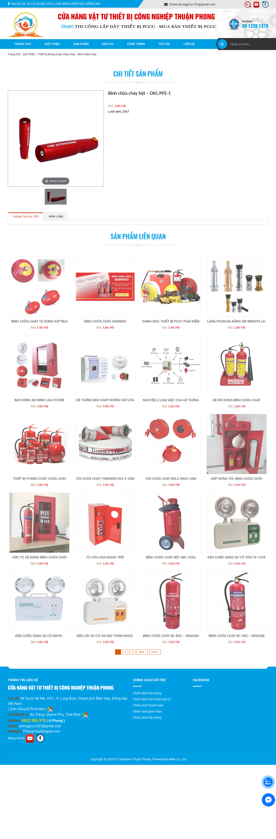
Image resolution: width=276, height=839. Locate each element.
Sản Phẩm (29, 54)
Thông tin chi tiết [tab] (25, 216)
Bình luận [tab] (56, 216)
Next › (142, 652)
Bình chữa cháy (87, 54)
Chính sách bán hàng (147, 693)
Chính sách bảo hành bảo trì (152, 699)
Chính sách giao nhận (147, 711)
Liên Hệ (120, 106)
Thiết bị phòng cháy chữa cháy (56, 54)
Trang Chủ (14, 54)
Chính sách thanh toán (148, 705)
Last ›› (155, 652)
